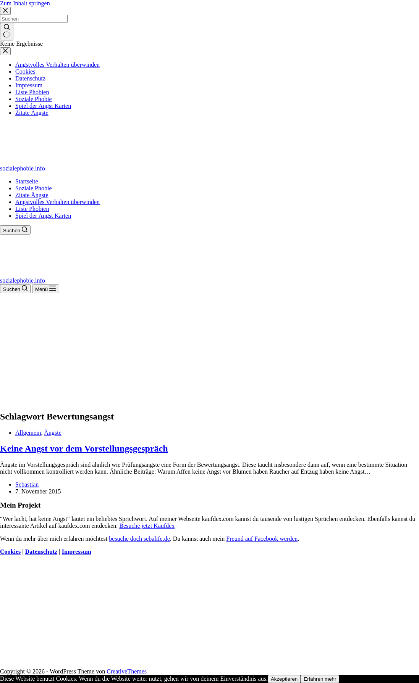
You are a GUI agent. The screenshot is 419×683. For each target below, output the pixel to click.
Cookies (10, 551)
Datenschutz (41, 551)
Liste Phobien (32, 209)
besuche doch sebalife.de (139, 538)
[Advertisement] (209, 350)
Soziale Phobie (33, 188)
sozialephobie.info (22, 168)
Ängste (52, 432)
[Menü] (45, 288)
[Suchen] (15, 230)
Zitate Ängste (32, 195)
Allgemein (28, 432)
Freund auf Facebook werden (262, 538)
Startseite (26, 181)
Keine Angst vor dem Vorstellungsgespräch (84, 448)
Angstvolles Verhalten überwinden (57, 202)
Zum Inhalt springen (25, 3)
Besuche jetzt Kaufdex (147, 525)
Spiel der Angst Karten (43, 215)
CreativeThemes (127, 671)
